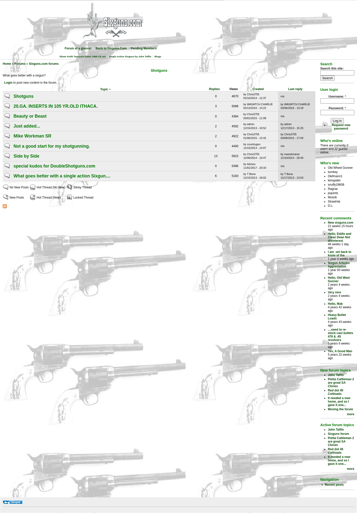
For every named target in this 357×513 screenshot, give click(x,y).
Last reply (295, 89)
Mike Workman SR (32, 136)
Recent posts (334, 484)
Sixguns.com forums (44, 64)
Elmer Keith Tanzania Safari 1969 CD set (82, 56)
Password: (337, 108)
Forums (20, 64)
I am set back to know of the (339, 253)
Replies (214, 89)
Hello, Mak (335, 304)
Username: (337, 96)
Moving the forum (340, 409)
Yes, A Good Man (340, 351)
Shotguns (23, 96)
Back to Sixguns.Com (111, 48)
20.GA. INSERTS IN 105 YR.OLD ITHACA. (55, 106)
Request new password (341, 126)
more (350, 414)
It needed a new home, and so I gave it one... (339, 401)
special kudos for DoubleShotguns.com (54, 166)
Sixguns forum (338, 434)
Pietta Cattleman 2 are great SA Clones (341, 382)
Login (8, 82)
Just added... (26, 126)
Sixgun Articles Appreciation (339, 264)
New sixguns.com (340, 222)
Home (7, 64)
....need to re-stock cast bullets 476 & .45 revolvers (340, 335)
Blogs (158, 56)
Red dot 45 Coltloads (335, 392)
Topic (105, 89)
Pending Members (144, 48)
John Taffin (336, 375)
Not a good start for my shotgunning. (51, 146)
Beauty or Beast (29, 116)
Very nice (334, 292)
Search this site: (332, 68)
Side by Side (26, 156)
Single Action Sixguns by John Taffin (130, 56)
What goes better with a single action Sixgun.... (61, 175)
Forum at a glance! (78, 48)
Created (258, 89)
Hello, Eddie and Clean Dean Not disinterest (339, 237)
